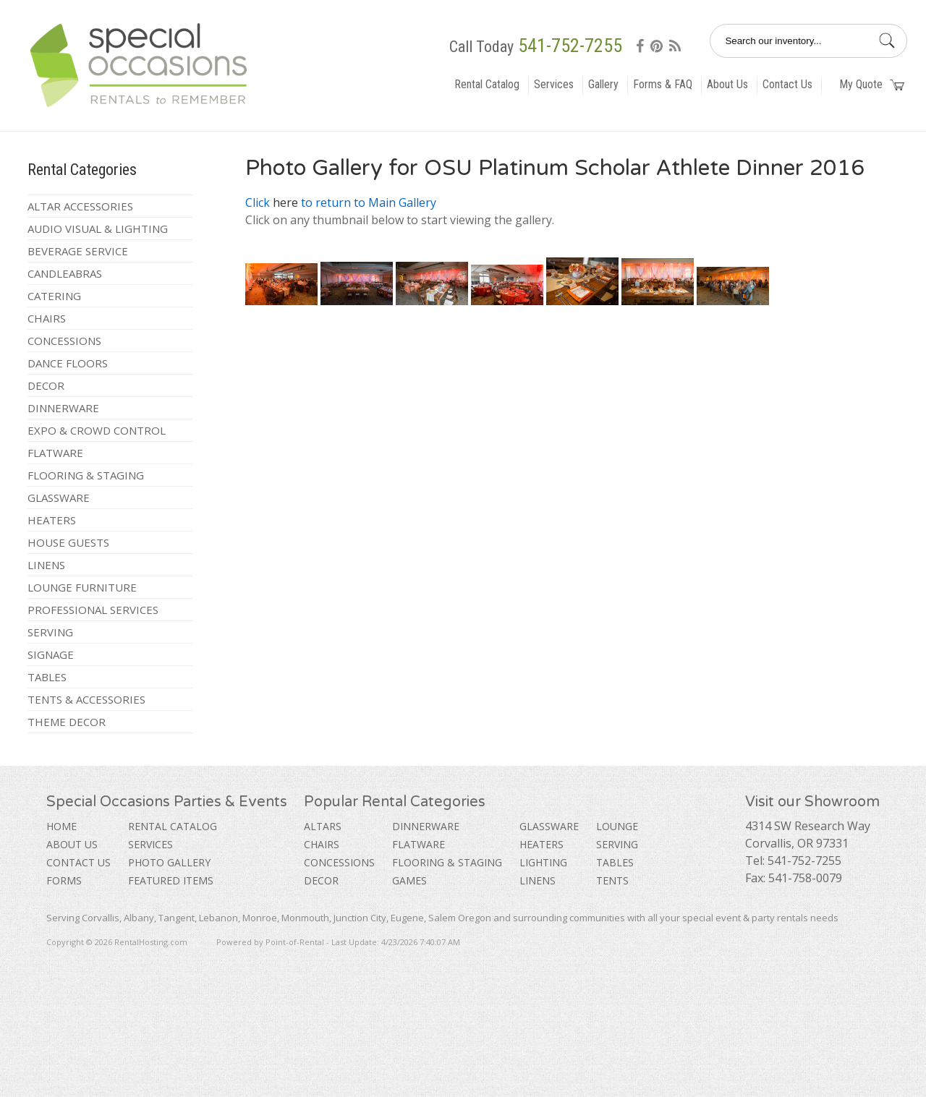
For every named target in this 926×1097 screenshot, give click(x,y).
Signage (50, 654)
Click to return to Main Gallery (340, 202)
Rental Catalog (486, 84)
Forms (64, 880)
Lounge (617, 826)
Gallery (603, 84)
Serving (50, 632)
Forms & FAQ (662, 84)
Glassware (58, 497)
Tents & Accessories (86, 699)
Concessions (64, 340)
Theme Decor (66, 721)
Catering (54, 296)
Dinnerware (63, 408)
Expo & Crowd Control (96, 430)
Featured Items (170, 880)
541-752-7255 (570, 45)
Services (554, 84)
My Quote (871, 84)
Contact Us (787, 84)
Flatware (55, 452)
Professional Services (92, 609)
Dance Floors (67, 363)
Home (61, 826)
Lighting (543, 862)
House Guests (68, 542)
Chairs (46, 318)
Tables (47, 677)
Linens (46, 565)
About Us (727, 84)
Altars (322, 826)
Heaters (51, 520)
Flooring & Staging (85, 475)
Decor (45, 385)
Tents (612, 880)
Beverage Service (77, 251)
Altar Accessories (80, 206)
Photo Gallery (169, 862)
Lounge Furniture (82, 587)
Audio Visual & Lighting (97, 228)
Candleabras (64, 273)
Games (409, 880)
